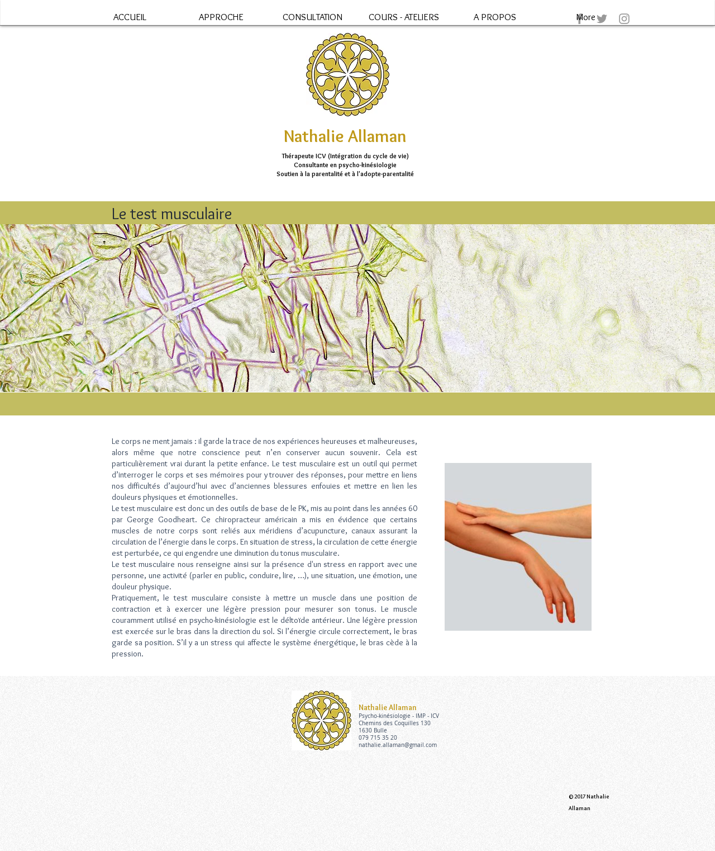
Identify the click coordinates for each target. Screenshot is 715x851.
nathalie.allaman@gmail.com (398, 745)
